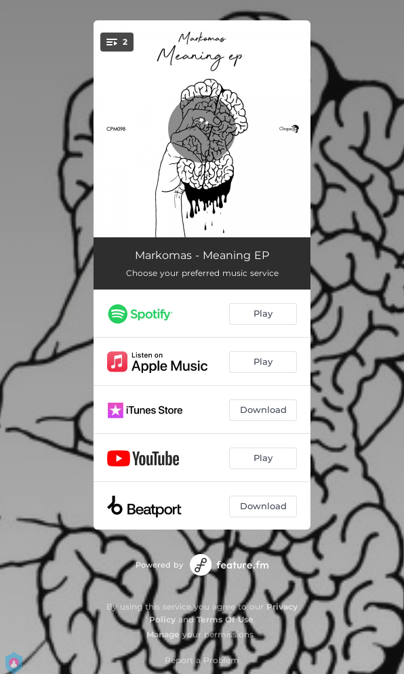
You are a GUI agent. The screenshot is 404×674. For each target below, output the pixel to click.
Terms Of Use (225, 619)
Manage (163, 634)
